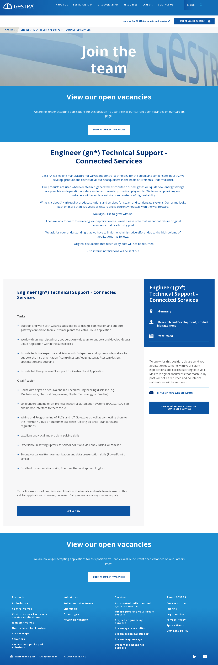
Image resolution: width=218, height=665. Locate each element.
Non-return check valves (29, 628)
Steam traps (20, 633)
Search (201, 4)
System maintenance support (130, 646)
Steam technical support (132, 633)
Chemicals (70, 608)
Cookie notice (176, 603)
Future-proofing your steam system (134, 613)
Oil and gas (71, 614)
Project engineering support (129, 621)
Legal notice (175, 614)
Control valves (22, 608)
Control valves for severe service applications (30, 616)
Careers (10, 29)
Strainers (18, 639)
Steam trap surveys (128, 639)
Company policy (177, 630)
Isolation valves (23, 622)
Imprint (172, 608)
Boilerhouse (20, 603)
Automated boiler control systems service (133, 605)
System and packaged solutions (27, 646)
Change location (48, 656)
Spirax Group (175, 625)
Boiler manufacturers (78, 603)
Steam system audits (130, 628)
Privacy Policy (176, 619)
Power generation (76, 619)
